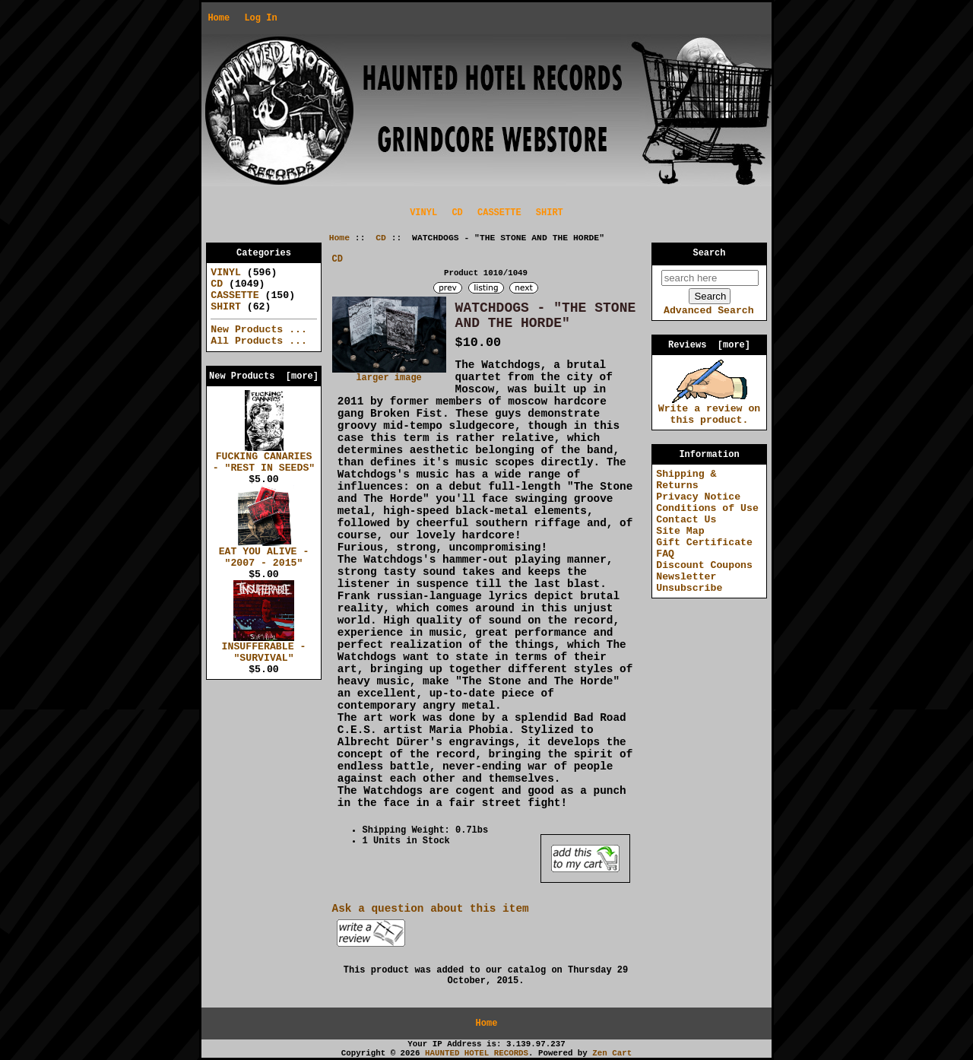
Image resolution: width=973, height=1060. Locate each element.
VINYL (423, 213)
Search (709, 253)
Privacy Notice (698, 497)
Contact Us (686, 519)
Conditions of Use (707, 508)
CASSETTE (499, 213)
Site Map (680, 531)
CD (381, 238)
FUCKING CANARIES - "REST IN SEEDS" (264, 458)
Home (219, 18)
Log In (260, 18)
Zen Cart (612, 1053)
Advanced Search (709, 310)
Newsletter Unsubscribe (689, 582)
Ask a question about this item (430, 909)
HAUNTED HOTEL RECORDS (476, 1053)
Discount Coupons (704, 565)
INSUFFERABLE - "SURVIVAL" (264, 648)
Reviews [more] (709, 345)
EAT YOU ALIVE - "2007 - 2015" (264, 553)
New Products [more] (264, 376)
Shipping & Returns (686, 479)
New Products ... (259, 329)
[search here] (710, 278)
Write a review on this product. (709, 410)
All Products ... (259, 341)
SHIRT (549, 213)
